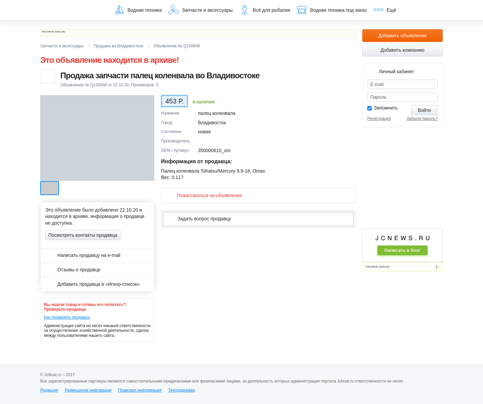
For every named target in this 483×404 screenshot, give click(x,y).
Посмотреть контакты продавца (82, 235)
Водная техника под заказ (332, 10)
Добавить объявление (402, 35)
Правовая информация (139, 390)
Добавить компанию (403, 50)
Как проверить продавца (67, 317)
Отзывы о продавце (73, 270)
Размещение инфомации (88, 390)
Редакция (49, 390)
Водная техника (138, 10)
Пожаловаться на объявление (204, 195)
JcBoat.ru (72, 10)
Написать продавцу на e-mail (82, 255)
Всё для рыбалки (264, 10)
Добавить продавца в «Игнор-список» (92, 284)
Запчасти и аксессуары (200, 10)
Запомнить (386, 107)
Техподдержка (181, 390)
